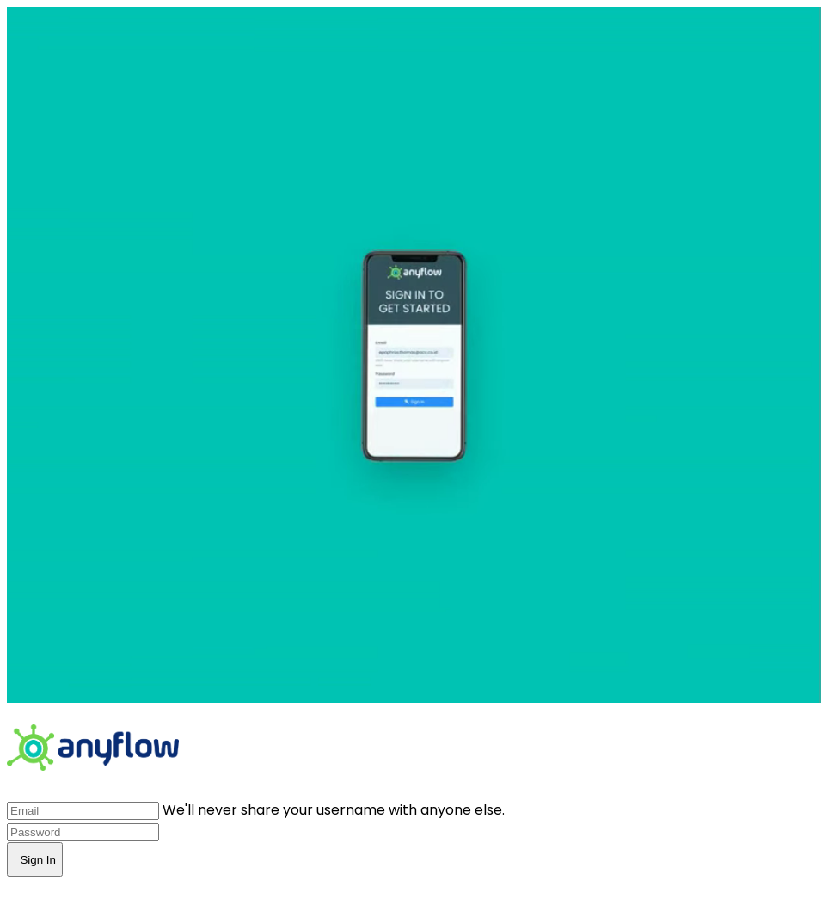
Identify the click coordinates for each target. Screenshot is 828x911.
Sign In (35, 859)
